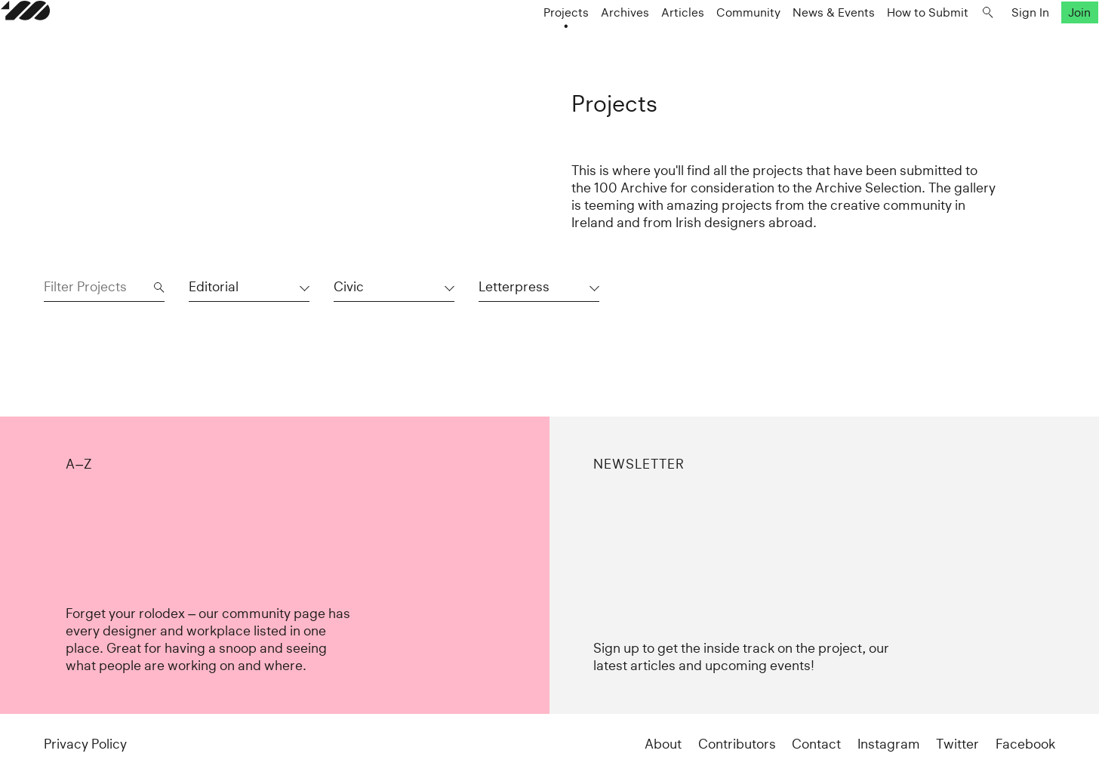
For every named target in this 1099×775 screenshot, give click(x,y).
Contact (816, 744)
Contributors (737, 744)
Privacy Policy (85, 744)
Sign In (987, 42)
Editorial (214, 286)
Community (705, 42)
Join (1036, 42)
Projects (523, 42)
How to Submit (884, 42)
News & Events (791, 42)
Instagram (888, 744)
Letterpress (514, 286)
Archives (582, 42)
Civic (349, 286)
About (663, 744)
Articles (639, 42)
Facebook (1025, 744)
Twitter (957, 744)
